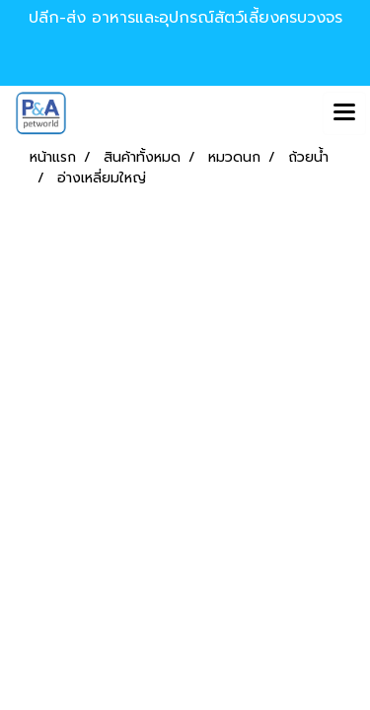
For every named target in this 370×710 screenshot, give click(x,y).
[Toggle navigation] (344, 113)
